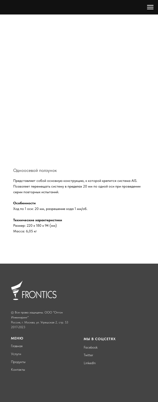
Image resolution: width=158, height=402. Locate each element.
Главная (17, 346)
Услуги (16, 354)
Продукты (18, 362)
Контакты (18, 369)
